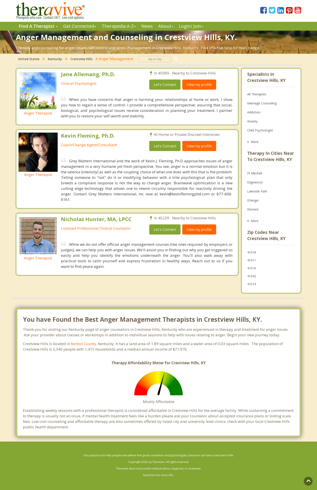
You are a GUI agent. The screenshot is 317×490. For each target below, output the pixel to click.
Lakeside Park (257, 191)
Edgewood (254, 182)
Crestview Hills (81, 59)
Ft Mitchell (254, 173)
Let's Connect (165, 84)
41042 (251, 276)
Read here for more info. (158, 475)
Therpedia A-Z (119, 26)
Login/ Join (191, 26)
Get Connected (79, 26)
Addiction (253, 112)
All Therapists (256, 94)
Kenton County (83, 343)
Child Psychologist (260, 130)
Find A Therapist (38, 26)
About (165, 26)
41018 (251, 252)
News (147, 26)
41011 (251, 260)
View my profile (199, 84)
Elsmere (253, 209)
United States (28, 59)
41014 (251, 284)
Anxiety (252, 121)
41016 (251, 268)
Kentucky (55, 59)
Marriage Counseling (261, 103)
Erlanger (253, 200)
